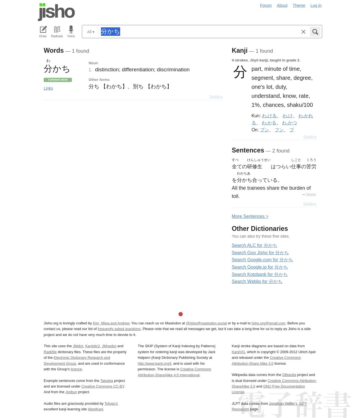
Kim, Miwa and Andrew (111, 323)
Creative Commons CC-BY (103, 386)
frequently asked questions (119, 329)
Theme (299, 5)
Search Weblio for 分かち (257, 281)
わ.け (288, 115)
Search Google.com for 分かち (262, 259)
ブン (264, 130)
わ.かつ (289, 123)
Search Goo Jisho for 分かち (260, 252)
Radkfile (50, 352)
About (282, 5)
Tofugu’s (111, 403)
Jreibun (71, 392)
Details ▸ (216, 97)
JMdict (78, 346)
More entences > (250, 216)
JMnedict (109, 346)
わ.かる (269, 123)
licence (76, 369)
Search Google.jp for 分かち (260, 267)
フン (279, 130)
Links (48, 88)
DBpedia (289, 375)
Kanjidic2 (92, 346)
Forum (266, 5)
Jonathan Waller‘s (283, 403)
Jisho (56, 12)
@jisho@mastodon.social (206, 323)
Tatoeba (311, 194)
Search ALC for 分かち (254, 245)
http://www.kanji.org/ (154, 363)
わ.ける (269, 115)
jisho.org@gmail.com (268, 323)
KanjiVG (238, 352)
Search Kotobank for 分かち (260, 274)
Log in (316, 5)
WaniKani (95, 409)
